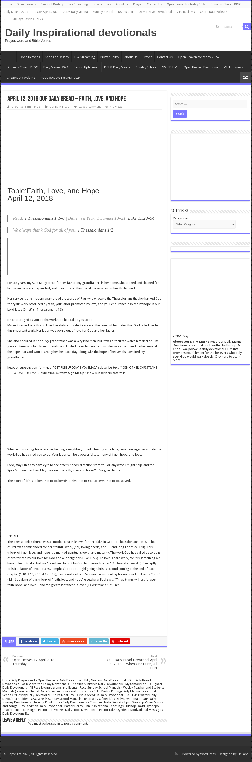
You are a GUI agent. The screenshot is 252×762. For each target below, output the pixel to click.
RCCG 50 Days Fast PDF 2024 (23, 19)
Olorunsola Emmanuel (26, 106)
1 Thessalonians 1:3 (48, 309)
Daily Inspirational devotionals (81, 32)
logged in (53, 723)
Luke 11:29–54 (141, 218)
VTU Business (186, 12)
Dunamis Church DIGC (226, 4)
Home (8, 4)
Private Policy (102, 4)
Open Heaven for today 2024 (186, 4)
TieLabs (242, 754)
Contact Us (154, 4)
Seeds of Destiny (52, 4)
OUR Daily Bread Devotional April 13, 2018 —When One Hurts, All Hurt (132, 662)
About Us (122, 4)
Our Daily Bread (59, 106)
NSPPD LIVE (126, 12)
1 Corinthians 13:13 (101, 585)
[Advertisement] (84, 146)
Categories (181, 218)
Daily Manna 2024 (16, 12)
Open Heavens (26, 4)
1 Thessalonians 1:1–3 (45, 218)
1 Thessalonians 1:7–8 (131, 542)
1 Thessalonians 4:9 (126, 563)
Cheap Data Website (213, 12)
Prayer (137, 4)
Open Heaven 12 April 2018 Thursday (37, 660)
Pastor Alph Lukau (45, 12)
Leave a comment (90, 106)
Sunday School (103, 12)
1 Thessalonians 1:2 (95, 230)
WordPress (208, 754)
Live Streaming (78, 4)
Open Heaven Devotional (155, 12)
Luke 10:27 (89, 558)
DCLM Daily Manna (75, 12)
